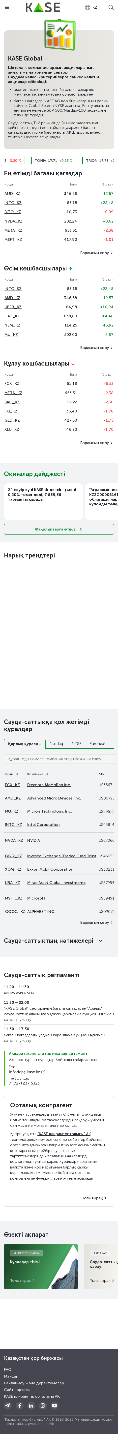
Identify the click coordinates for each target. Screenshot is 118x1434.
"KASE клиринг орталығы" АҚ (64, 1133)
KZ (91, 7)
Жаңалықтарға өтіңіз (59, 529)
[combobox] (91, 7)
